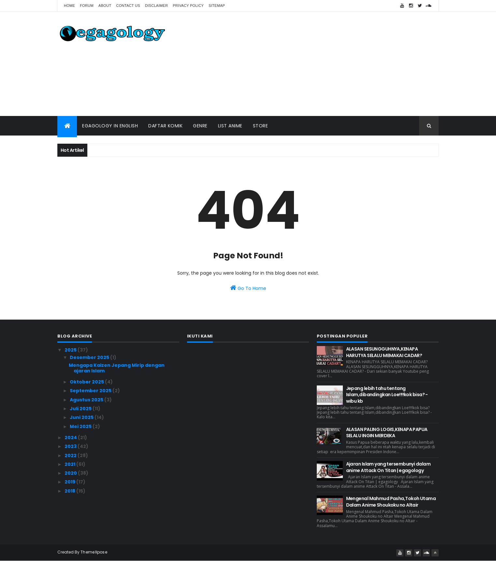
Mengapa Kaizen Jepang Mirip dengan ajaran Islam (117, 368)
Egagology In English (110, 125)
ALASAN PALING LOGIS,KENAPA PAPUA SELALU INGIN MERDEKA (387, 432)
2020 (71, 473)
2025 (71, 350)
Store (260, 125)
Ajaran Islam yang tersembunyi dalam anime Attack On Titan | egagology (388, 467)
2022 (71, 455)
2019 (70, 482)
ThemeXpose (93, 552)
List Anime (230, 125)
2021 (70, 464)
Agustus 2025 (87, 399)
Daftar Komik (165, 125)
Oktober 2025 (87, 382)
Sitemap (217, 5)
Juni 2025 (82, 417)
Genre (200, 125)
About (104, 5)
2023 (71, 446)
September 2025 (91, 390)
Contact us (128, 5)
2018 (70, 491)
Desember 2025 (90, 357)
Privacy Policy (188, 5)
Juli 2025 (81, 408)
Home (69, 5)
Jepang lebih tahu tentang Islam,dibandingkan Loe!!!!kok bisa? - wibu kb (387, 394)
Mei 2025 (81, 426)
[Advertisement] (320, 63)
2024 (71, 437)
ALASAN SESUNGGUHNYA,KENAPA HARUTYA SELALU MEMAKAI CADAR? (384, 352)
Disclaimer (156, 5)
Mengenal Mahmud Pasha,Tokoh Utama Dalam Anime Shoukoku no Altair (391, 501)
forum (87, 5)
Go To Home (248, 288)
